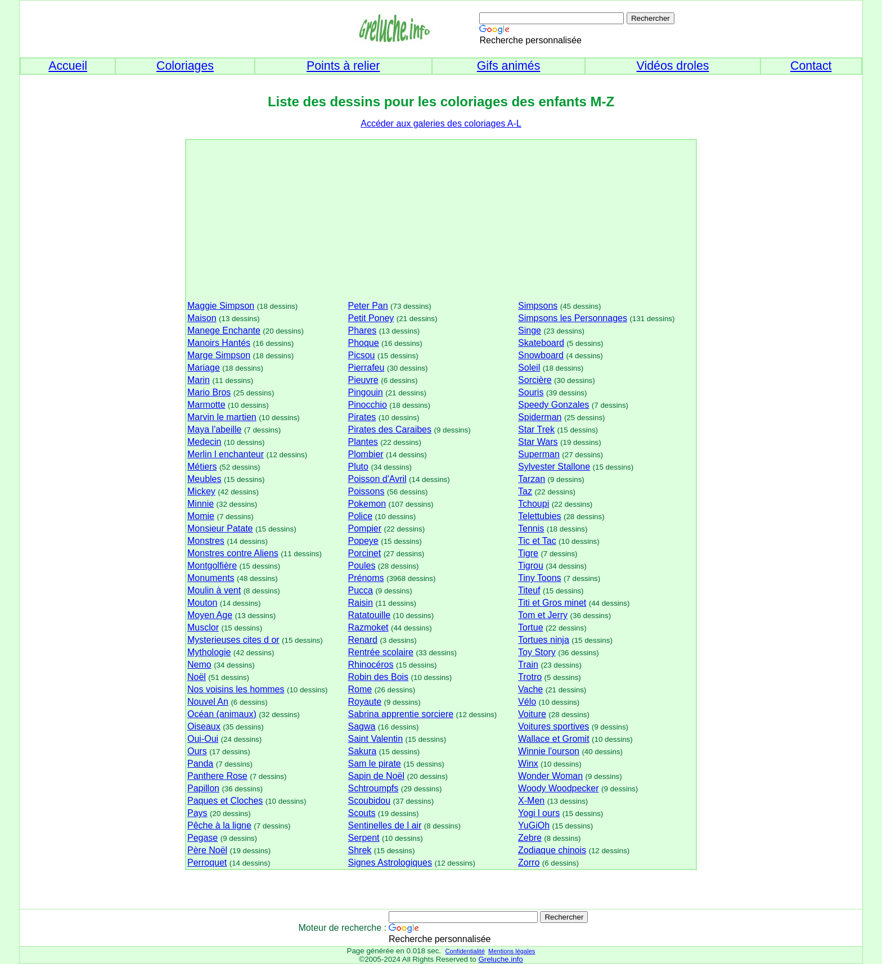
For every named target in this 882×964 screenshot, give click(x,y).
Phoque (363, 343)
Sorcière (535, 380)
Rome (360, 689)
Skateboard (541, 343)
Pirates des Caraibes (389, 429)
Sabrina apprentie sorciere (400, 714)
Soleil (529, 367)
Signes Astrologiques (389, 862)
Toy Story (537, 652)
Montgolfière (212, 565)
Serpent (363, 838)
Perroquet (207, 862)
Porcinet (364, 553)
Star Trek (536, 429)
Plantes (362, 442)
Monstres (205, 541)
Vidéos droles (673, 66)
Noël (196, 677)
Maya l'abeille (214, 429)
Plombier (365, 454)
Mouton (202, 602)
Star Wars (538, 442)
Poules (361, 565)
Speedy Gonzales (553, 404)
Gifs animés (509, 66)
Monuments (211, 578)
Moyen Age (209, 615)
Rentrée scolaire (380, 652)
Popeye (363, 541)
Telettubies (539, 516)
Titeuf (529, 590)
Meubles (204, 479)
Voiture (532, 714)
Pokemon (367, 503)
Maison (202, 318)
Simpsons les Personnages (572, 318)
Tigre (528, 553)
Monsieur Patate (220, 528)
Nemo (199, 664)
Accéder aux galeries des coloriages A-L (441, 123)
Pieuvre (363, 380)
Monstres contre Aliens (232, 553)
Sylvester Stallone (554, 466)
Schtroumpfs (373, 788)
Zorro (528, 862)
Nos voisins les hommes (236, 689)
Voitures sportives (553, 726)
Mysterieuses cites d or (233, 640)
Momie (200, 516)
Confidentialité (464, 951)
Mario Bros (209, 392)
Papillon (203, 788)
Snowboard (541, 355)
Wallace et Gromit (554, 739)
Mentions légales (511, 951)
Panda (200, 763)
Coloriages (185, 66)
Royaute (364, 701)
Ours (197, 751)
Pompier (364, 528)
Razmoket (368, 627)
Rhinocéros (370, 664)
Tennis (531, 528)
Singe (529, 330)
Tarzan (531, 479)
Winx (528, 763)
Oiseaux (203, 726)
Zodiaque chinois (552, 850)
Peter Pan (368, 305)
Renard (362, 640)
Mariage (203, 367)
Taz (525, 491)
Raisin (360, 602)
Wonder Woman (550, 776)
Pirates (362, 417)
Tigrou (530, 565)
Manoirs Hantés (218, 343)
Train (528, 664)
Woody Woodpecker (558, 788)
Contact (811, 66)
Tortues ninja (543, 640)
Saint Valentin (375, 739)
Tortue (530, 627)
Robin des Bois (378, 677)
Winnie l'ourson (548, 751)
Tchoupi (533, 503)
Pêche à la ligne (219, 825)
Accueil (67, 66)
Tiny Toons (539, 578)
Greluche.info (500, 959)
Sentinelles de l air (384, 825)
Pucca (360, 590)
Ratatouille (369, 615)
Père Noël (207, 850)
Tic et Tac (537, 541)
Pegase (202, 838)
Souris (530, 392)
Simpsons (537, 305)
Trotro (530, 677)
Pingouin (365, 392)
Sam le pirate (374, 763)
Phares (362, 330)
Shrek (359, 850)
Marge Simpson (218, 355)
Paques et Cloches (225, 800)
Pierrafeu (366, 367)
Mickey (201, 491)
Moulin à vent (214, 590)
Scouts (361, 813)
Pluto (358, 466)
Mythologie (209, 652)
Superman (539, 454)
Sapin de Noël (376, 776)
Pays (197, 813)
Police (360, 516)
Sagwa (361, 726)
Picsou (361, 355)
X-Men (531, 800)
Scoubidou (369, 800)
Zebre (530, 838)
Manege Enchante (223, 330)
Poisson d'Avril (377, 479)
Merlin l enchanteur (225, 454)
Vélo (527, 701)
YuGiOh (534, 825)
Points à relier (343, 66)
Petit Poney (371, 318)
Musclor (203, 627)
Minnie (200, 503)
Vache (530, 689)
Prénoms (366, 578)
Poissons (366, 491)
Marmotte (206, 404)
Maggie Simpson (220, 305)
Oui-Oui (202, 739)
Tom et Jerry (543, 615)
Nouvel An (207, 701)
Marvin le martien (221, 417)
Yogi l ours (539, 813)
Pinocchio (367, 404)
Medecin (204, 442)
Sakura (362, 751)
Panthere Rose (217, 776)
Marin (198, 380)
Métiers (202, 466)
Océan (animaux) (221, 714)
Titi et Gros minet (552, 602)
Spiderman (539, 417)
